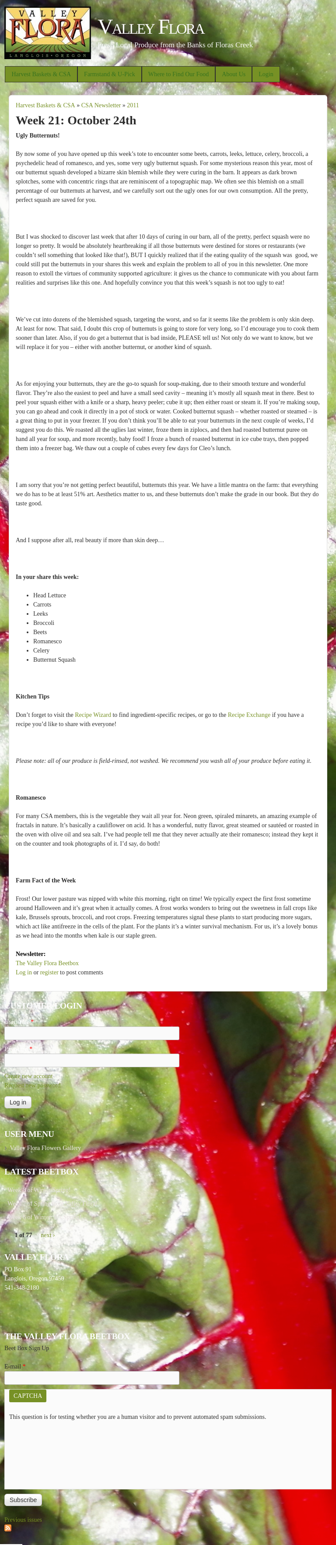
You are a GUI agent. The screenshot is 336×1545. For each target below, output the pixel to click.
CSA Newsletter (101, 105)
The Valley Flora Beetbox (47, 963)
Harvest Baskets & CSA (41, 74)
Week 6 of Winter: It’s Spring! (44, 1217)
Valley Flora (151, 26)
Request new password (32, 1085)
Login (266, 74)
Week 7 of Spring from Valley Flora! (52, 1203)
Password (18, 1049)
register (49, 972)
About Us (233, 74)
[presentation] (45, 1453)
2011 (133, 105)
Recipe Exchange (249, 715)
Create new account (28, 1076)
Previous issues (23, 1520)
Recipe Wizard (93, 715)
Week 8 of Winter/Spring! (39, 1190)
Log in (24, 972)
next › (48, 1235)
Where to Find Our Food (178, 74)
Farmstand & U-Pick (109, 74)
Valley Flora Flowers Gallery (45, 1148)
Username (19, 1022)
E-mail (15, 1366)
